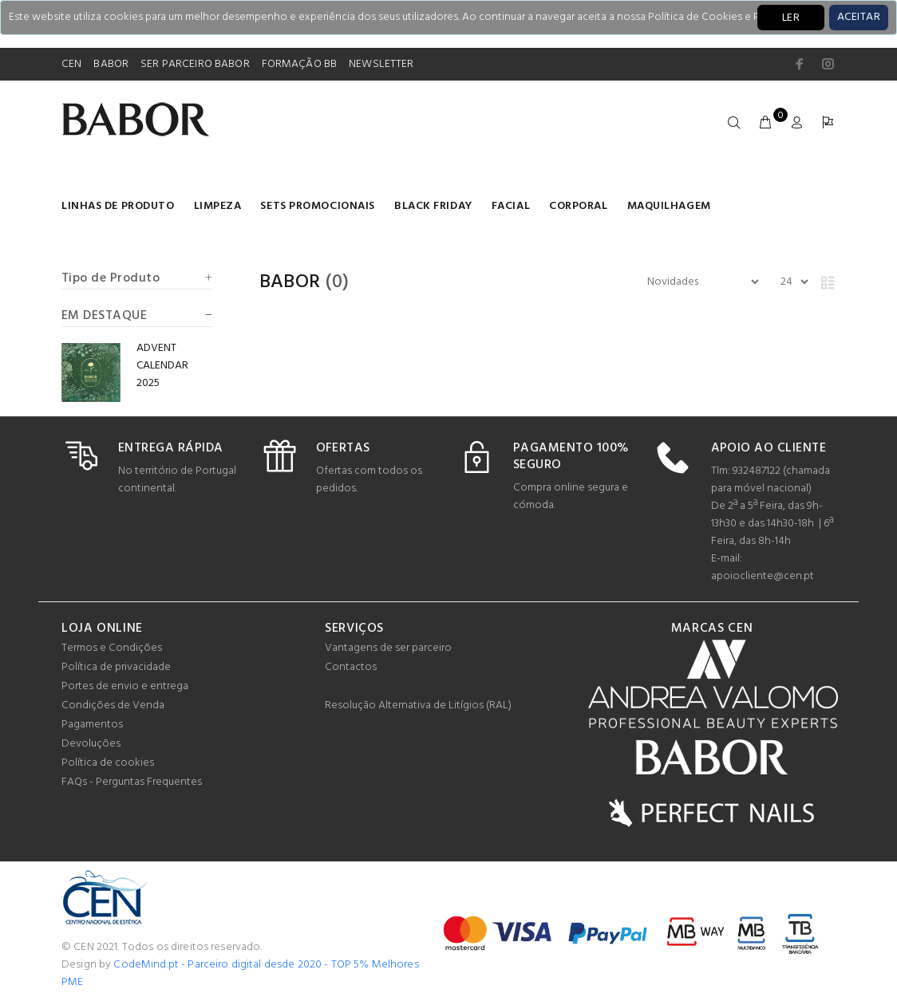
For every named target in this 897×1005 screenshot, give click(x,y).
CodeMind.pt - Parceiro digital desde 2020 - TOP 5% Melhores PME (240, 973)
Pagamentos (92, 724)
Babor (290, 282)
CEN (71, 64)
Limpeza (218, 206)
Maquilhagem (669, 206)
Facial (511, 206)
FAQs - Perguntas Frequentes (131, 782)
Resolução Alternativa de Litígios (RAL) (418, 705)
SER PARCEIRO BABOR (195, 64)
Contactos (351, 667)
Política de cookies (107, 763)
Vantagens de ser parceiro (388, 648)
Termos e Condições (111, 648)
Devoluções (91, 744)
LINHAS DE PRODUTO (118, 206)
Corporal (578, 206)
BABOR (110, 64)
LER (791, 18)
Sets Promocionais (317, 206)
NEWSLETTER (381, 64)
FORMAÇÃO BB (300, 64)
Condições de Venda (112, 705)
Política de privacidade (116, 667)
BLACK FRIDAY (433, 206)
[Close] (858, 17)
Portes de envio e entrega (124, 686)
